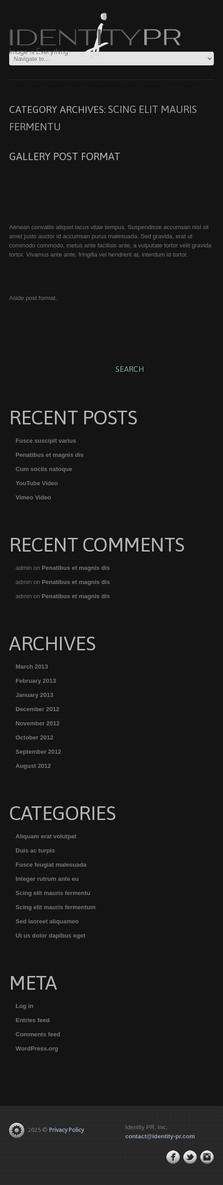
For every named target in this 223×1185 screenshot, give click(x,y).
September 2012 (38, 751)
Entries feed (32, 1020)
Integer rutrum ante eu (47, 878)
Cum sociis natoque (44, 469)
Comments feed (38, 1034)
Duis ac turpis (35, 850)
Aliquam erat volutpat (46, 836)
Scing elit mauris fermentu (53, 893)
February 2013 (36, 680)
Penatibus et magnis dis (50, 454)
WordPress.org (37, 1048)
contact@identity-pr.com (160, 1136)
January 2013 (34, 695)
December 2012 (37, 709)
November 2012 (38, 723)
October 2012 (34, 737)
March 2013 (32, 666)
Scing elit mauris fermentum (56, 907)
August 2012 (33, 765)
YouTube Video (37, 483)
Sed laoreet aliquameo (47, 921)
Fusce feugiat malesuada (51, 864)
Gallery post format (64, 156)
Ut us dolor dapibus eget (50, 935)
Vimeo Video (33, 497)
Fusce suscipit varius (46, 440)
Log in (24, 1006)
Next (207, 185)
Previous (16, 185)
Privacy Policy (66, 1129)
